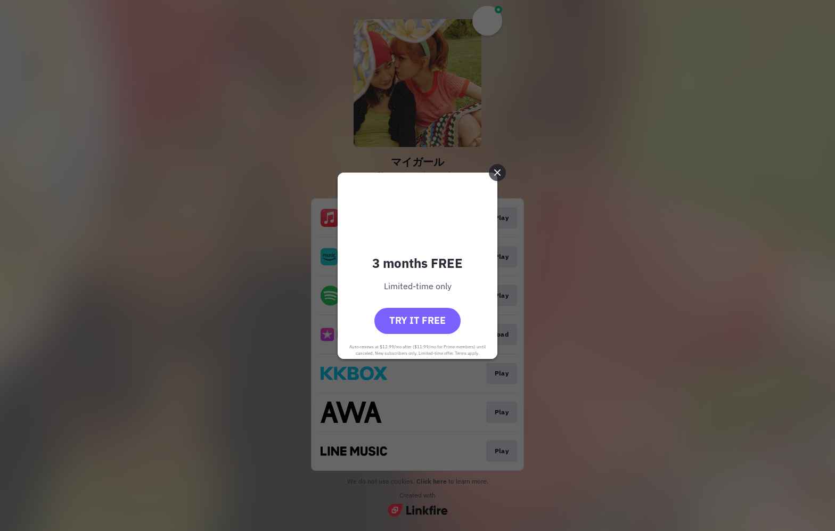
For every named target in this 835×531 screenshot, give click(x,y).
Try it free (417, 320)
